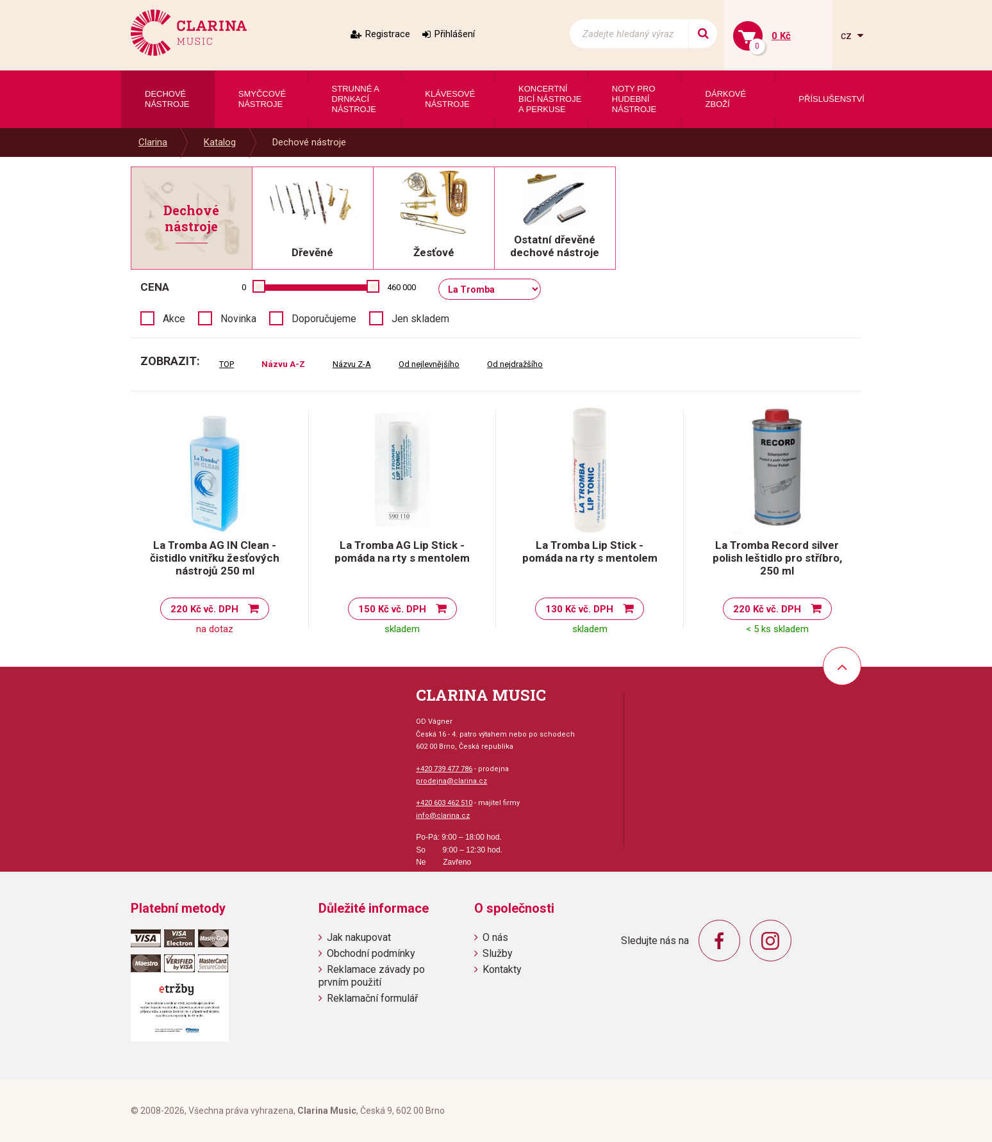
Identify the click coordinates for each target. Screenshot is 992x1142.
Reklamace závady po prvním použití (371, 975)
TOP (226, 364)
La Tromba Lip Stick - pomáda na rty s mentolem (589, 551)
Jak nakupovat (359, 937)
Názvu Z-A (352, 364)
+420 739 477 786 (444, 769)
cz (847, 35)
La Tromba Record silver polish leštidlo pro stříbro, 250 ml (777, 558)
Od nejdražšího (515, 364)
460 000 (401, 287)
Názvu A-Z (283, 364)
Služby (498, 953)
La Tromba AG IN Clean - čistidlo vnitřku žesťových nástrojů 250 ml (214, 558)
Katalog (220, 142)
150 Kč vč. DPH (392, 609)
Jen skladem (420, 319)
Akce (174, 319)
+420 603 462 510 (444, 803)
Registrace (387, 34)
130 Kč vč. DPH (579, 609)
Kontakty (502, 969)
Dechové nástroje (309, 142)
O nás (495, 937)
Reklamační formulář (372, 998)
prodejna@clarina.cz (451, 781)
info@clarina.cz (443, 816)
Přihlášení (454, 34)
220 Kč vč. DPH (204, 609)
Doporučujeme (324, 319)
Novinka (238, 319)
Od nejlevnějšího (429, 364)
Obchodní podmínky (371, 953)
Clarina (152, 142)
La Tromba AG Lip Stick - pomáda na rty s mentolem (402, 551)
